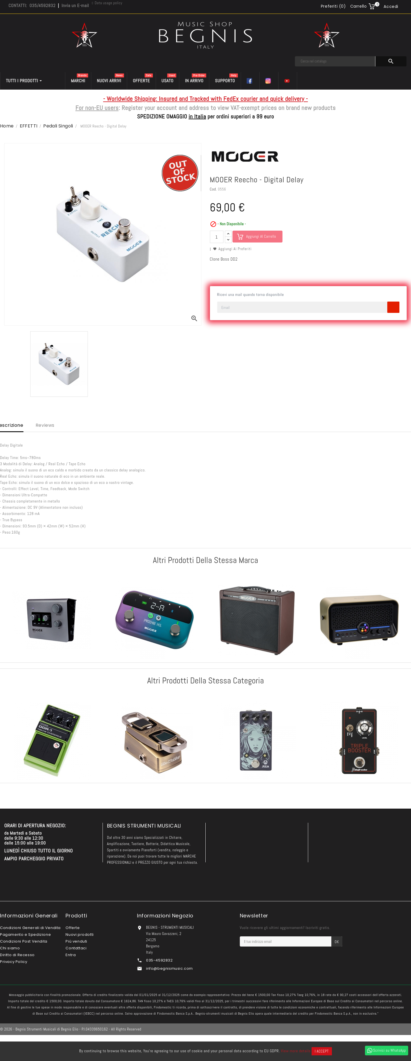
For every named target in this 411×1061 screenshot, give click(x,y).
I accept (322, 1051)
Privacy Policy (13, 961)
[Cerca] (335, 61)
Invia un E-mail (75, 5)
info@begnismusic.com (169, 968)
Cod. (213, 189)
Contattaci (76, 948)
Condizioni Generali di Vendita (30, 927)
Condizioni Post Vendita (23, 941)
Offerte (73, 927)
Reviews (45, 425)
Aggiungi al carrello (261, 236)
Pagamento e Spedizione (25, 934)
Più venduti (76, 941)
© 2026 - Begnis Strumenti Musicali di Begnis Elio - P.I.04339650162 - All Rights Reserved (70, 1029)
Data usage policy (108, 3)
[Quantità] (216, 237)
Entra (71, 955)
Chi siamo (10, 948)
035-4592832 (159, 960)
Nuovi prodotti (79, 934)
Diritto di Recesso (17, 955)
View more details (295, 1050)
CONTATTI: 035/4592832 (31, 5)
